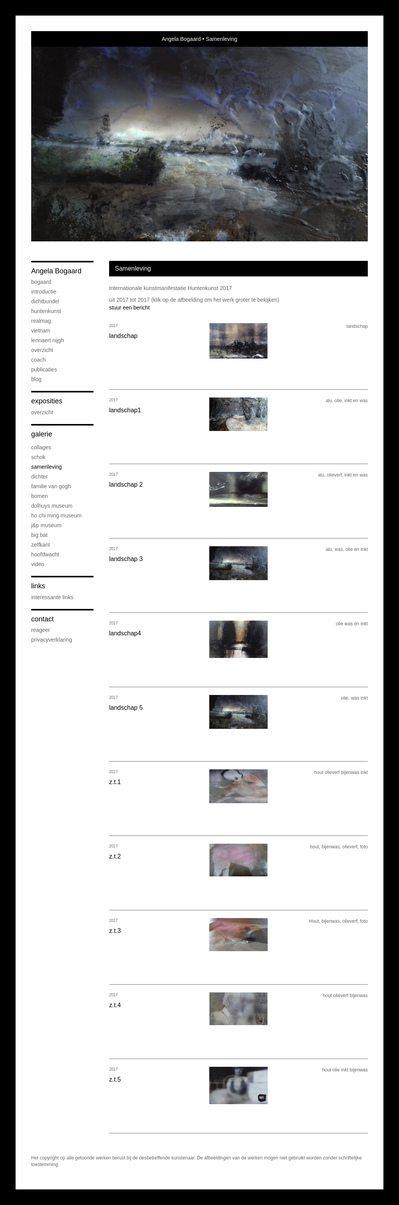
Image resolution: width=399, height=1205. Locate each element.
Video (37, 564)
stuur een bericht (129, 307)
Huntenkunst (46, 311)
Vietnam (40, 330)
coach (38, 360)
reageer (40, 630)
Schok (38, 457)
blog (36, 379)
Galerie (41, 434)
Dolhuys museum (51, 506)
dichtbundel (45, 301)
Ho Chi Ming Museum (56, 515)
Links (38, 586)
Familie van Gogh (51, 486)
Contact (42, 619)
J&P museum (46, 525)
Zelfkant (40, 545)
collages (41, 447)
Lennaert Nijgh (47, 340)
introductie (43, 291)
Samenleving (46, 467)
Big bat (39, 535)
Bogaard (41, 282)
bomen (39, 496)
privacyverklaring (51, 640)
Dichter (39, 476)
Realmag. (41, 321)
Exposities (46, 401)
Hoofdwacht (45, 554)
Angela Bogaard (181, 39)
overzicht (42, 350)
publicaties (44, 369)
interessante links (52, 597)
